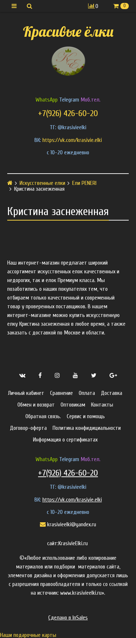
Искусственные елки (42, 183)
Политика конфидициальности (87, 428)
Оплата (87, 393)
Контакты (102, 404)
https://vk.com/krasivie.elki (72, 140)
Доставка (111, 393)
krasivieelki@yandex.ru (68, 524)
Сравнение (61, 393)
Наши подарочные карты (28, 635)
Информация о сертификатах (65, 439)
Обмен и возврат (36, 404)
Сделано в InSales (68, 617)
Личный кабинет (26, 393)
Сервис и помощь (86, 416)
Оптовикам (73, 404)
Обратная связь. (43, 416)
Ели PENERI (84, 183)
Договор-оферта (28, 428)
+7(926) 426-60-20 (68, 113)
